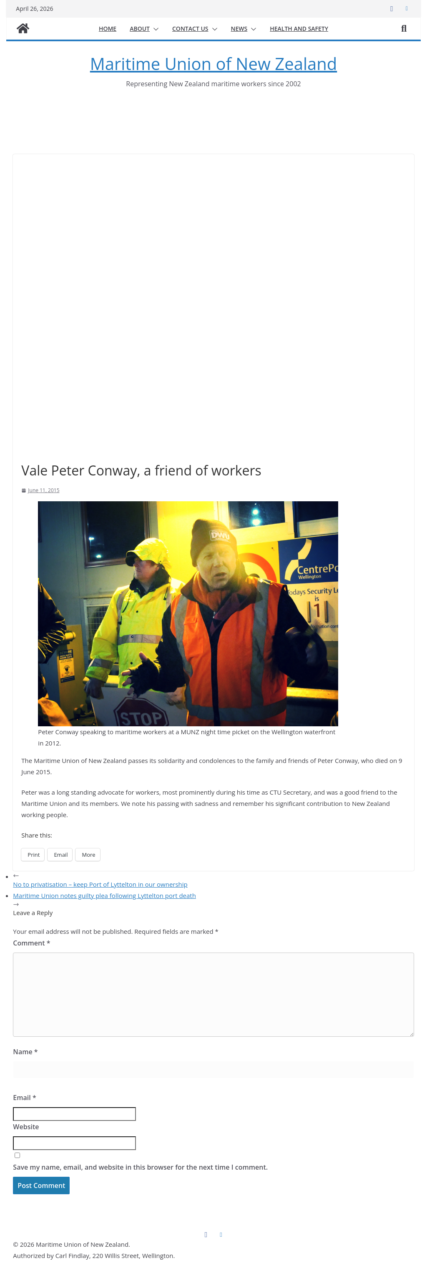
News (239, 29)
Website (26, 1126)
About (140, 29)
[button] (154, 29)
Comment (31, 943)
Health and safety (299, 29)
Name (25, 1051)
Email (24, 1097)
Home (107, 29)
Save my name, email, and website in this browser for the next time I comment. (140, 1167)
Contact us (190, 29)
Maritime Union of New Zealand (213, 63)
